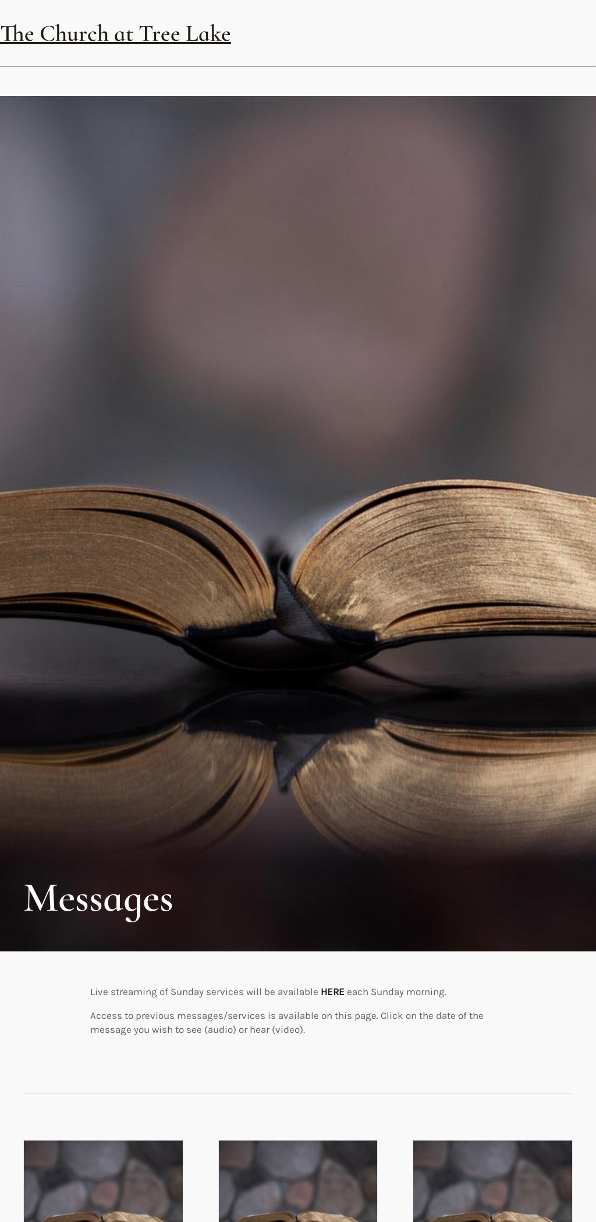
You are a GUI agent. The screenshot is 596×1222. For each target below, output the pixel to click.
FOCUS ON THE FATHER (490, 797)
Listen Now (56, 856)
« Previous (278, 1198)
